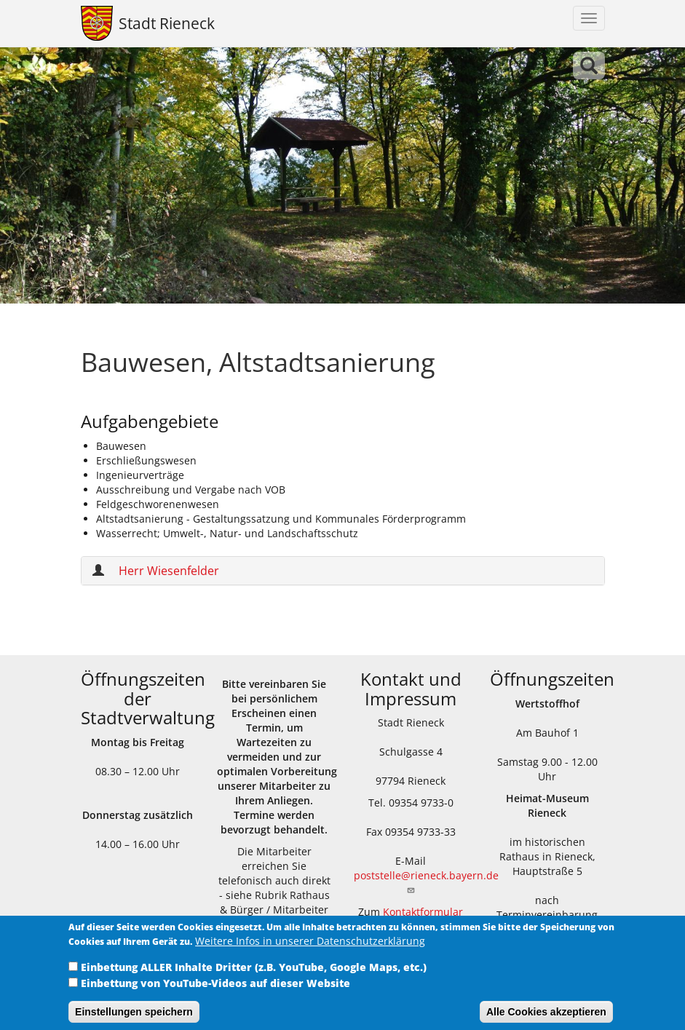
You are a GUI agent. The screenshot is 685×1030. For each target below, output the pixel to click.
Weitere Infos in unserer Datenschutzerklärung (310, 949)
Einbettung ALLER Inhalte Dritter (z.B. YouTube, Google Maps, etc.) (254, 975)
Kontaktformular (423, 912)
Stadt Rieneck (167, 23)
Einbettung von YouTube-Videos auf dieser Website (215, 991)
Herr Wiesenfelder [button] (169, 571)
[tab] (343, 571)
